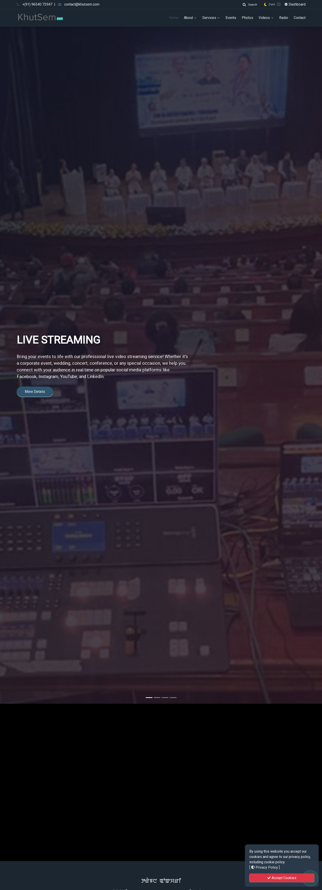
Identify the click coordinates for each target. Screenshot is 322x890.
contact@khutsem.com (81, 4)
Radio (283, 18)
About (190, 18)
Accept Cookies (281, 878)
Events (231, 18)
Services (211, 18)
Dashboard (295, 4)
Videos (266, 18)
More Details (35, 458)
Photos (247, 18)
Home (173, 18)
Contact (300, 18)
